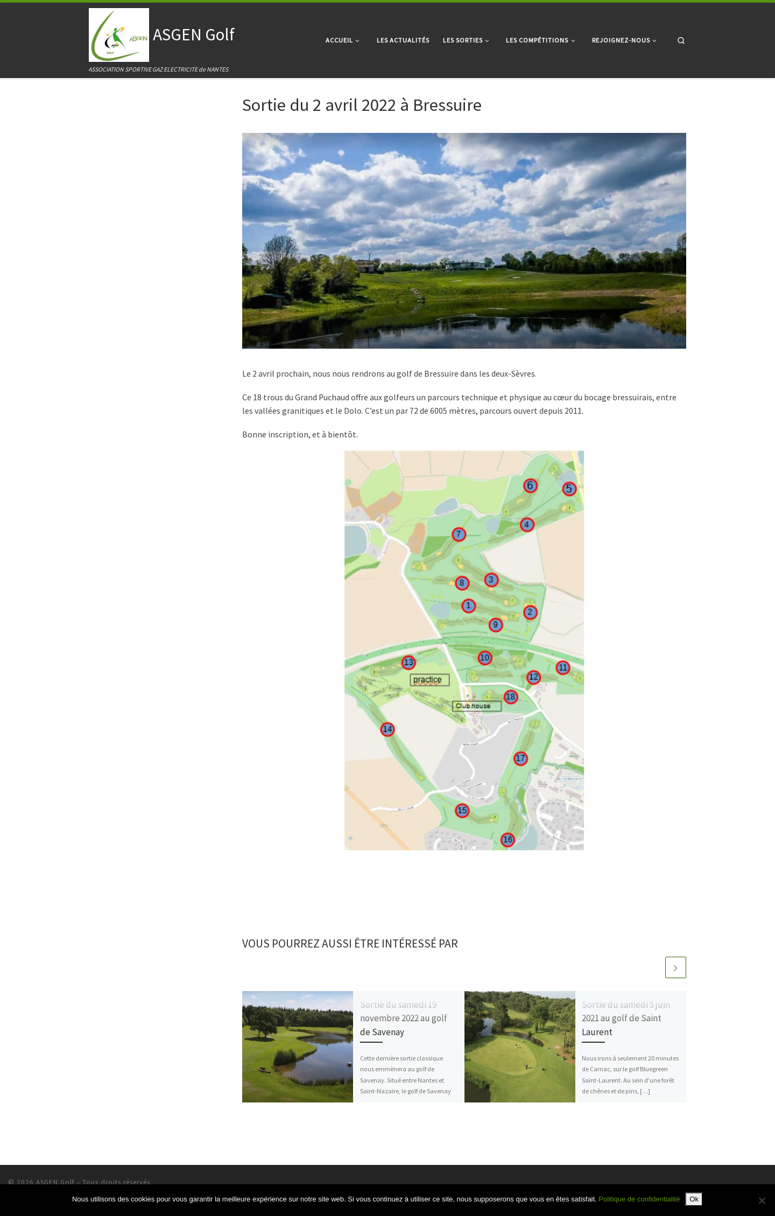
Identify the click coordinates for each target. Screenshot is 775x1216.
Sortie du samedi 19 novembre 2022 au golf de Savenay (403, 1018)
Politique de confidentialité (639, 1199)
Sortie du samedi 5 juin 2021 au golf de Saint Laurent (626, 1018)
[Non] (761, 1200)
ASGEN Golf (55, 1182)
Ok (694, 1199)
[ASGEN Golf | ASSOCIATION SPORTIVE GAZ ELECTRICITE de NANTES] (119, 33)
